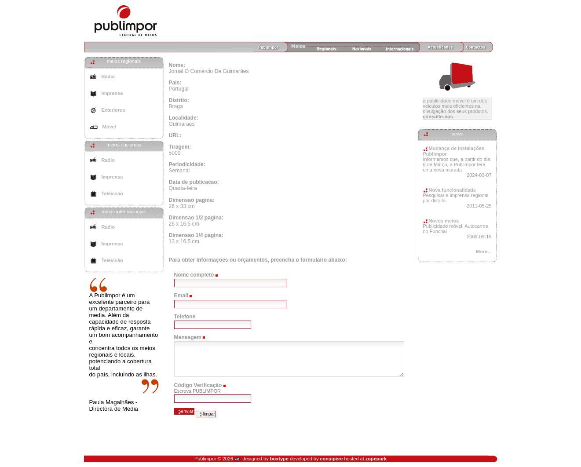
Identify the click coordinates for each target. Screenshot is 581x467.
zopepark (376, 458)
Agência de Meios (126, 20)
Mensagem (188, 337)
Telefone (185, 317)
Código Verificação (198, 385)
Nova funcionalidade (449, 190)
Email (181, 295)
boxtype (279, 458)
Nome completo (194, 275)
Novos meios (441, 220)
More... (483, 251)
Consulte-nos (438, 116)
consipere (331, 458)
